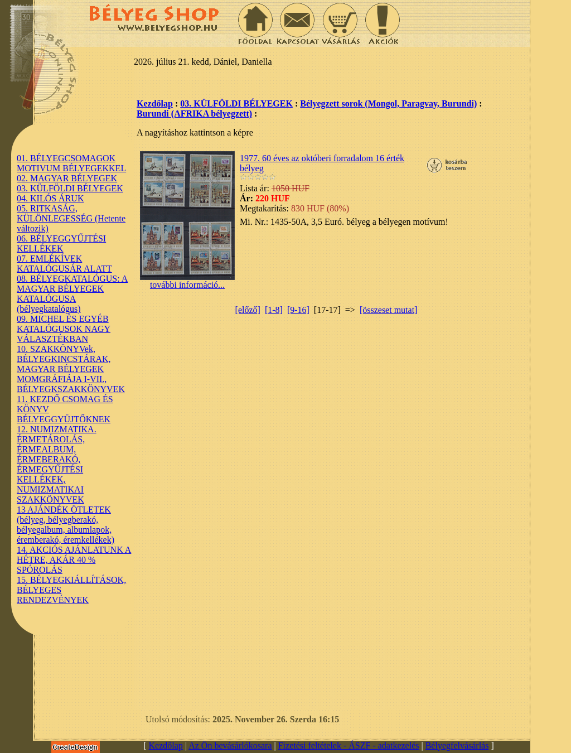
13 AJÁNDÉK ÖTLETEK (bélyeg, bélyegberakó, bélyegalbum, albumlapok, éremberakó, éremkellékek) (65, 524)
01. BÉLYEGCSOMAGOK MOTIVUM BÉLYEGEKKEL (71, 163)
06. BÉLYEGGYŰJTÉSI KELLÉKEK (61, 243)
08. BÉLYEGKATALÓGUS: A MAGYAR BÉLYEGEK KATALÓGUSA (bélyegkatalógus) (72, 293)
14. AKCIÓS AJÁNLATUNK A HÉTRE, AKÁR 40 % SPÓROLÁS (74, 560)
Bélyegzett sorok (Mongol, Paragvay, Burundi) (388, 103)
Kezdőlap (155, 103)
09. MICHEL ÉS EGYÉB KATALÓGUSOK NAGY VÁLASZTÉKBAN (63, 329)
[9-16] (298, 310)
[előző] (247, 310)
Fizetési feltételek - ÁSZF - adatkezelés (348, 745)
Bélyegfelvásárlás (457, 745)
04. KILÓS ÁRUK (50, 198)
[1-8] (274, 310)
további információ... (187, 280)
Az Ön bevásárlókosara (230, 745)
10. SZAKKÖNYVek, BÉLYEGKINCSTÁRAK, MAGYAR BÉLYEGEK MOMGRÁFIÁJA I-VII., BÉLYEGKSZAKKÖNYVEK (71, 369)
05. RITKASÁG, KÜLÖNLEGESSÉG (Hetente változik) (71, 218)
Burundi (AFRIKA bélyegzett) (194, 113)
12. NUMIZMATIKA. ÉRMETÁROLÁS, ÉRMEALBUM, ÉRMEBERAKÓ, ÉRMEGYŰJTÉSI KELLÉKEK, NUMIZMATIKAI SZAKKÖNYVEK (56, 464)
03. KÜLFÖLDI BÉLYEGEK (70, 188)
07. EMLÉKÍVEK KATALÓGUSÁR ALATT (64, 263)
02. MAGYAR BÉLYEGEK (67, 178)
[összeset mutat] (389, 310)
